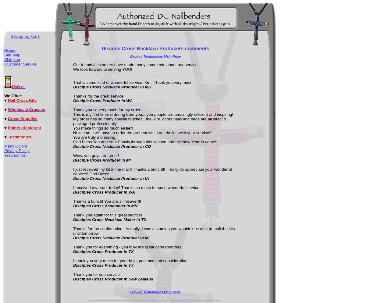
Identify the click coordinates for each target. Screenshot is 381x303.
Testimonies (15, 155)
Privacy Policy (17, 150)
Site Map (12, 55)
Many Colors (15, 146)
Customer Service (20, 64)
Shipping (12, 59)
